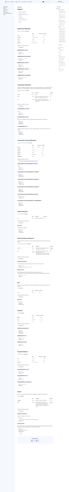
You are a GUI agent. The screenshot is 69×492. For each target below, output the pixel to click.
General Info (30, 1)
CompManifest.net (61, 24)
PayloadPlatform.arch (62, 62)
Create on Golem (18, 1)
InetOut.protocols (61, 49)
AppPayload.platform (62, 56)
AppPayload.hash (61, 59)
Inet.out (60, 45)
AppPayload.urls (61, 58)
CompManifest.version (62, 21)
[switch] (43, 1)
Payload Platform (60, 61)
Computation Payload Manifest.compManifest (62, 41)
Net (58, 52)
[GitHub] (61, 2)
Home (8, 1)
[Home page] (5, 2)
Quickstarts (12, 1)
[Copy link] (29, 62)
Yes (32, 440)
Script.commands (61, 69)
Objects (58, 8)
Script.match (61, 70)
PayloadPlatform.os (62, 63)
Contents (4, 8)
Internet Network (60, 44)
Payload (59, 55)
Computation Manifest (61, 20)
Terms (4, 14)
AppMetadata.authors (62, 16)
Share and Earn (24, 1)
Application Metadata (61, 9)
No (37, 440)
